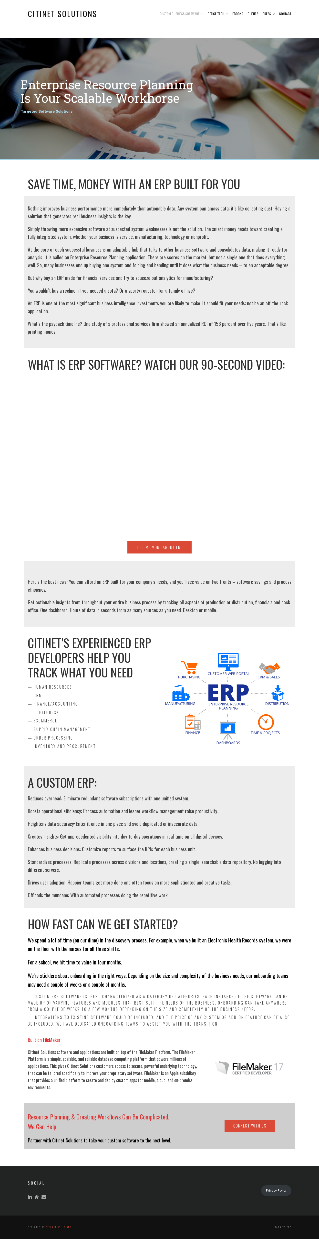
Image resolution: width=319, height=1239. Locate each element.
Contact (285, 13)
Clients (252, 13)
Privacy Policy (276, 1190)
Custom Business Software (179, 13)
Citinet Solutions (59, 1227)
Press (267, 13)
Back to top (283, 1227)
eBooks (237, 13)
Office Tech (215, 13)
